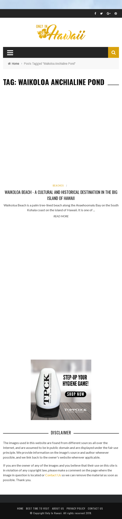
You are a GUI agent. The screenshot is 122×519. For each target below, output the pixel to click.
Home (20, 508)
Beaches (58, 185)
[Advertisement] (33, 289)
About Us (58, 508)
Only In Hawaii (53, 513)
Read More (61, 216)
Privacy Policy (76, 508)
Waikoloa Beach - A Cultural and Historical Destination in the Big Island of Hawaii (61, 195)
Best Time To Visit (37, 508)
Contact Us (53, 475)
